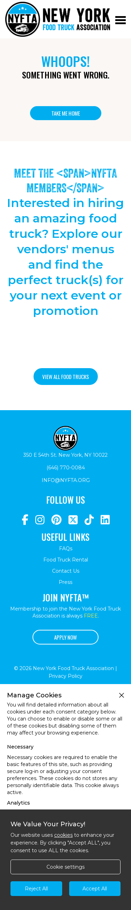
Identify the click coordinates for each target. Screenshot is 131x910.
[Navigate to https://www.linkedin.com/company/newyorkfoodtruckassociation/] (105, 520)
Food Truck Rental (65, 560)
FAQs (65, 548)
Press (65, 582)
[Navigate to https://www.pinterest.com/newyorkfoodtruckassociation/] (56, 520)
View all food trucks (65, 376)
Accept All (94, 888)
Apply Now (65, 637)
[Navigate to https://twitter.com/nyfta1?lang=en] (73, 520)
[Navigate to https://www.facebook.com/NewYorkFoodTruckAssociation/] (25, 520)
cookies (63, 835)
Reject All (36, 888)
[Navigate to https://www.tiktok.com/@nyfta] (89, 520)
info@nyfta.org (66, 480)
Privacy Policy (65, 676)
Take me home (65, 113)
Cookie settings (65, 867)
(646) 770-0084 (65, 467)
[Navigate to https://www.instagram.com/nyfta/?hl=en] (39, 520)
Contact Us (65, 571)
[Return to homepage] (57, 19)
